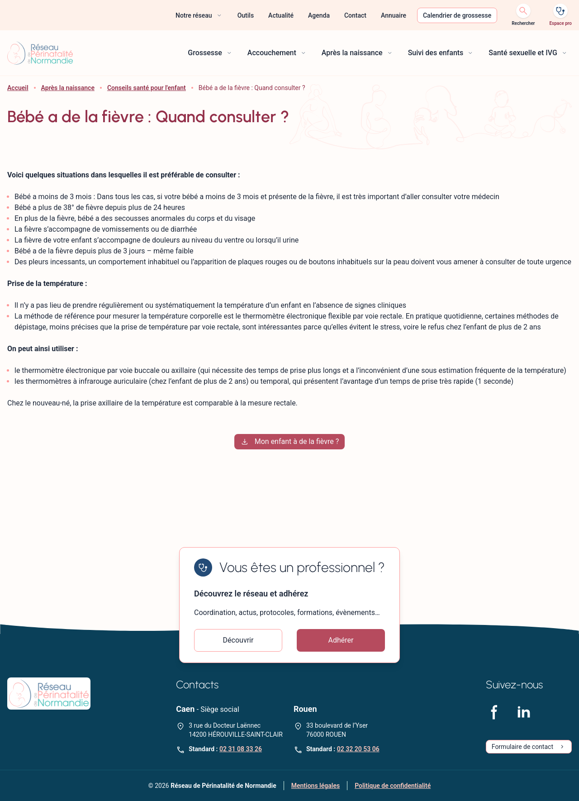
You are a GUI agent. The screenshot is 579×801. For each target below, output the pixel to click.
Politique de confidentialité (393, 785)
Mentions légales (315, 785)
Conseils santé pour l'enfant (146, 87)
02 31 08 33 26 (240, 749)
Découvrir (238, 640)
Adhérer (341, 640)
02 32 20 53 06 (358, 749)
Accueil (17, 87)
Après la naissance (68, 87)
